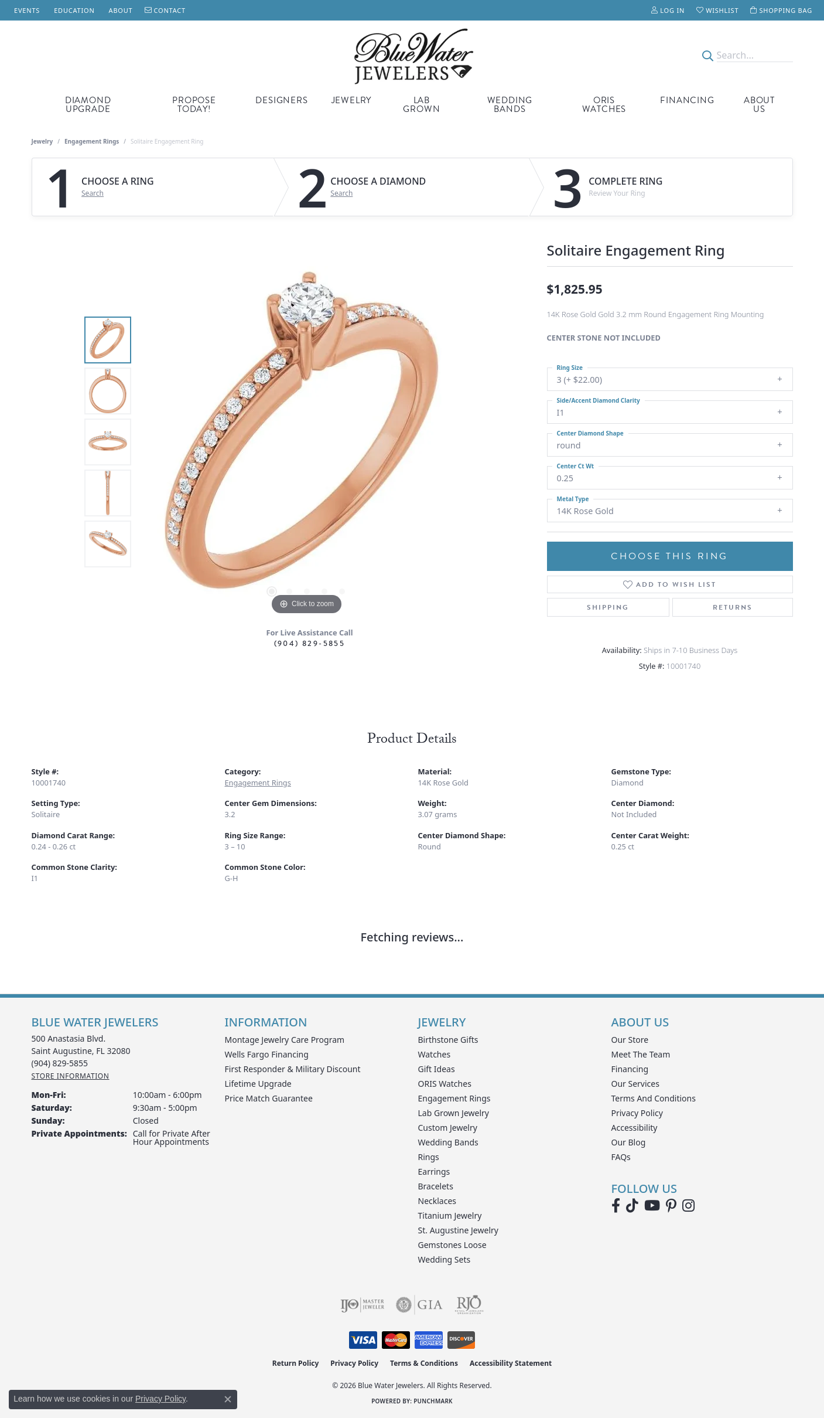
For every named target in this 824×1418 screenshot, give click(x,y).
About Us (759, 104)
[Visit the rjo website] (469, 1305)
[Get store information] (71, 1076)
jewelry (42, 141)
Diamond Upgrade (88, 104)
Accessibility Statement (511, 1363)
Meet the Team (641, 1054)
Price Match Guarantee (269, 1098)
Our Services (635, 1083)
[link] (26, 10)
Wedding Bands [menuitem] (448, 1142)
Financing (687, 100)
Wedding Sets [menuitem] (444, 1259)
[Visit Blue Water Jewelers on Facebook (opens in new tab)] (615, 1206)
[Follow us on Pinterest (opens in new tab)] (671, 1206)
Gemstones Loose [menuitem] (452, 1244)
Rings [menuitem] (428, 1156)
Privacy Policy (637, 1112)
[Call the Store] (60, 1063)
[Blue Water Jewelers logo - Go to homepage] (412, 55)
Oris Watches (604, 104)
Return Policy (295, 1363)
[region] (307, 442)
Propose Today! (194, 104)
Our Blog (628, 1142)
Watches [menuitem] (434, 1054)
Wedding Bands (510, 104)
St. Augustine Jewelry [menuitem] (458, 1230)
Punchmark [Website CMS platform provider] (433, 1401)
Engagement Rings (91, 141)
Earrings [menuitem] (434, 1171)
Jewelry (351, 100)
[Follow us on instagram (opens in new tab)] (688, 1206)
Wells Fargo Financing (267, 1054)
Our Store (630, 1039)
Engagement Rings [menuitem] (454, 1098)
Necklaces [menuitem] (437, 1200)
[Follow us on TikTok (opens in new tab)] (632, 1206)
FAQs (621, 1156)
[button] (668, 10)
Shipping (608, 607)
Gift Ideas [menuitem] (436, 1068)
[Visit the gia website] (419, 1305)
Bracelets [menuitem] (435, 1186)
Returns (733, 607)
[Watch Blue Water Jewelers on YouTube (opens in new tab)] (652, 1206)
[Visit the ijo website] (362, 1305)
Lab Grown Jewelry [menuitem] (454, 1112)
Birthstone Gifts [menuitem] (448, 1039)
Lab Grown (421, 104)
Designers (281, 100)
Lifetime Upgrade (258, 1083)
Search (92, 193)
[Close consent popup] (227, 1399)
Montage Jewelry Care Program (285, 1039)
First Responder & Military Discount (293, 1068)
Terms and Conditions (653, 1098)
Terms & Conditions (424, 1363)
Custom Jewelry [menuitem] (447, 1127)
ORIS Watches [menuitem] (444, 1083)
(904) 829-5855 (310, 643)
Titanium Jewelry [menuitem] (450, 1215)
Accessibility (634, 1127)
